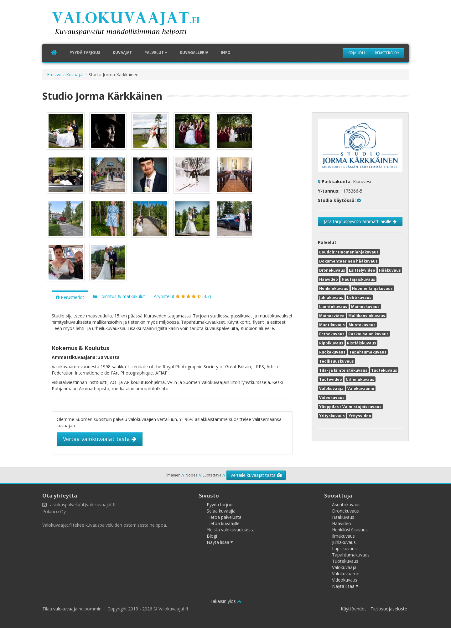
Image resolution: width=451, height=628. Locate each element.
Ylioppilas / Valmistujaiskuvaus (350, 406)
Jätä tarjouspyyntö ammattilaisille (360, 221)
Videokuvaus (332, 397)
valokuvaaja (65, 609)
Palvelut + (155, 53)
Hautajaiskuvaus (358, 279)
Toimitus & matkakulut (119, 297)
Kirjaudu (356, 53)
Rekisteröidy (387, 53)
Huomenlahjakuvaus (372, 288)
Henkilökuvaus (333, 288)
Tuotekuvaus (384, 370)
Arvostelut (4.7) (182, 297)
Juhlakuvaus (331, 297)
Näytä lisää (220, 543)
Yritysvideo (360, 415)
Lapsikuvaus (344, 549)
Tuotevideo (330, 379)
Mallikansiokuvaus (366, 315)
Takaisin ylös (225, 601)
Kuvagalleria (194, 53)
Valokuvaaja (331, 388)
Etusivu (54, 74)
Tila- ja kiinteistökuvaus (343, 370)
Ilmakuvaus (343, 536)
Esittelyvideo (362, 270)
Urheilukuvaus (360, 379)
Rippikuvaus (331, 342)
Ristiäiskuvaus (361, 342)
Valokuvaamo (360, 388)
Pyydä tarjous (85, 53)
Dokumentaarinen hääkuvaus (348, 260)
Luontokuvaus (333, 306)
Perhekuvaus (332, 333)
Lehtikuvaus (359, 297)
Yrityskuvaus (332, 415)
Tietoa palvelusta (224, 517)
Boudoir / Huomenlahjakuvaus (349, 251)
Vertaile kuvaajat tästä (256, 475)
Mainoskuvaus (365, 306)
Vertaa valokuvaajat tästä (99, 439)
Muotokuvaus (362, 324)
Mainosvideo (332, 315)
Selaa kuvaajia (221, 511)
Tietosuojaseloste (389, 609)
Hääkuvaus (390, 270)
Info (226, 53)
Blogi (212, 536)
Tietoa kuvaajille (223, 524)
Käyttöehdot (353, 609)
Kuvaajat (122, 53)
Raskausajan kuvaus (368, 333)
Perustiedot (70, 298)
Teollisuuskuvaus (336, 361)
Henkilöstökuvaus (350, 530)
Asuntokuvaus (346, 505)
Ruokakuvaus (332, 351)
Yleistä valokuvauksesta (231, 530)
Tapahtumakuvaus (367, 351)
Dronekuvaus (332, 270)
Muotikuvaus (332, 324)
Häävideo (328, 279)
